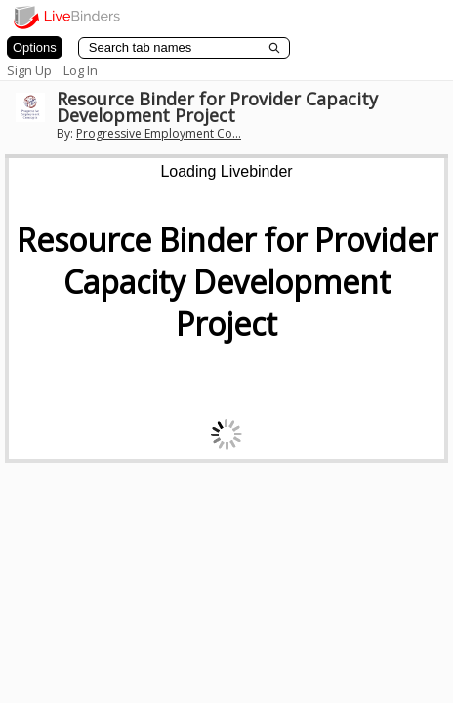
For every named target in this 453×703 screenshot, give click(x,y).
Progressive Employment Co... (158, 133)
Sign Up (29, 70)
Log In (80, 70)
